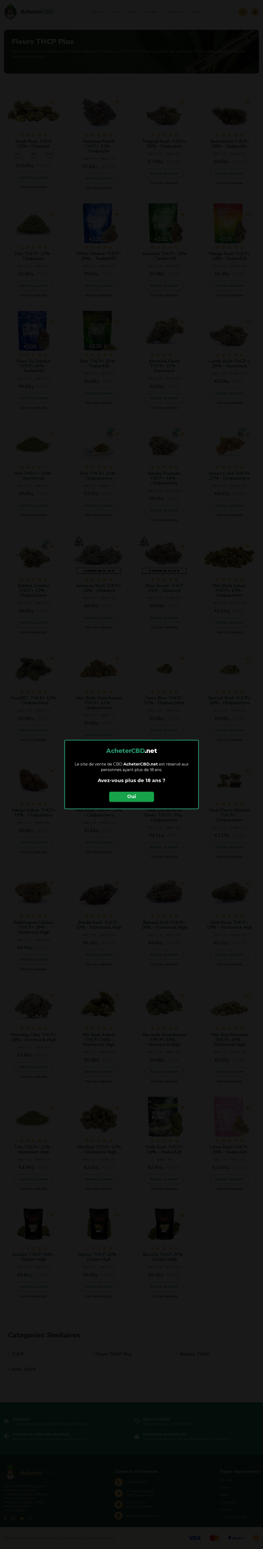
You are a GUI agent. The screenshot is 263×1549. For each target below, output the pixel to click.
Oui (131, 796)
